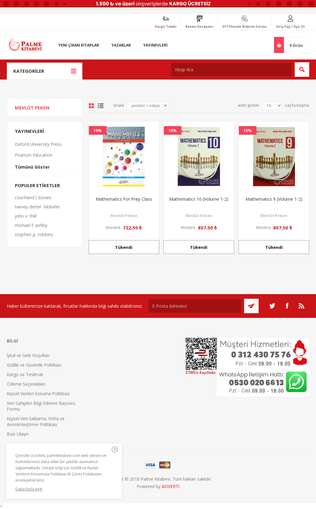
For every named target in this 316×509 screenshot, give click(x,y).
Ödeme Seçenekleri (26, 384)
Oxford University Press (38, 144)
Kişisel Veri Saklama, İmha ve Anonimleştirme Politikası (35, 421)
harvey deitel (28, 207)
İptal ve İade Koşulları (28, 355)
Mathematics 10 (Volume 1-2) (198, 199)
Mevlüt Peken (123, 215)
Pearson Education (33, 155)
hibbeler (52, 207)
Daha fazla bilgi (28, 489)
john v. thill (25, 216)
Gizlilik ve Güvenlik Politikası (34, 365)
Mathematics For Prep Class (124, 199)
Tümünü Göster (32, 167)
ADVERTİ (171, 486)
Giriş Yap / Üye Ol (290, 26)
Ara (302, 69)
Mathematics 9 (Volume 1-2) (274, 199)
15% (98, 130)
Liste (100, 105)
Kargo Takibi (165, 26)
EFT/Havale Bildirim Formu (244, 26)
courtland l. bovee (33, 197)
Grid (91, 105)
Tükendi (123, 247)
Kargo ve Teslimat (25, 374)
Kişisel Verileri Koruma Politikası (38, 393)
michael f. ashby (31, 225)
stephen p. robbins (34, 234)
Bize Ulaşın (18, 434)
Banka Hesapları (199, 26)
